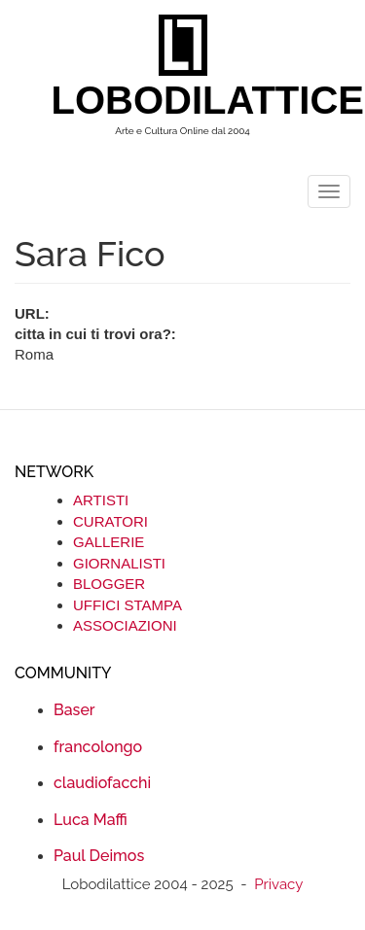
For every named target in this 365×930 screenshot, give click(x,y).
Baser (74, 710)
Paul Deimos (99, 855)
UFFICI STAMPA (127, 605)
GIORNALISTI (119, 563)
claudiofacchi (102, 783)
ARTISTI (100, 500)
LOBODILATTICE (190, 100)
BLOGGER (109, 583)
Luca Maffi (91, 819)
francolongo (98, 747)
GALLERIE (108, 542)
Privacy (278, 884)
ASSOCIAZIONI (125, 625)
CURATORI (110, 521)
